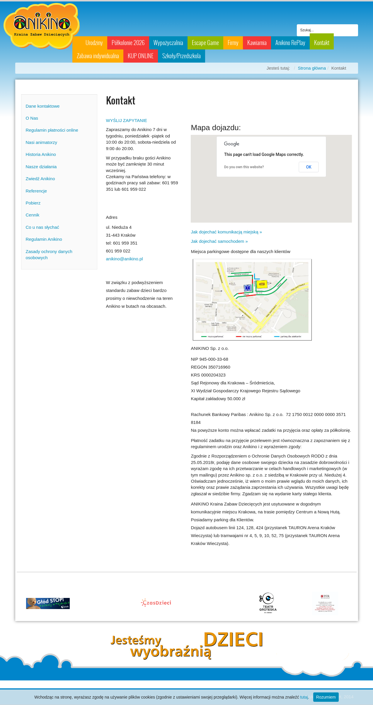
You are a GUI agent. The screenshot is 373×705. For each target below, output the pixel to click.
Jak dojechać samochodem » (219, 241)
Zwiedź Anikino (40, 178)
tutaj (304, 697)
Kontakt (321, 43)
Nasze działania (41, 166)
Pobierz (33, 202)
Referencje (36, 190)
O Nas (32, 118)
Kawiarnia (257, 43)
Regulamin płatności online (52, 130)
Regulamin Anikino (44, 239)
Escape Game (205, 43)
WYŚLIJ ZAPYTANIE (126, 120)
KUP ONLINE (141, 56)
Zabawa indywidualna (98, 56)
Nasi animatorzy (41, 142)
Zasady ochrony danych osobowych (49, 254)
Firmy (233, 43)
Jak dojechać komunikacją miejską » (226, 231)
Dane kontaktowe (43, 106)
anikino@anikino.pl (124, 258)
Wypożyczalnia (168, 43)
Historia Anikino (41, 154)
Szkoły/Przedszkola (181, 56)
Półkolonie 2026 (128, 43)
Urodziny (94, 43)
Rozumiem (326, 697)
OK (308, 167)
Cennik (33, 214)
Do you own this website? (244, 167)
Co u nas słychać (42, 227)
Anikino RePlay (290, 43)
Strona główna (312, 68)
